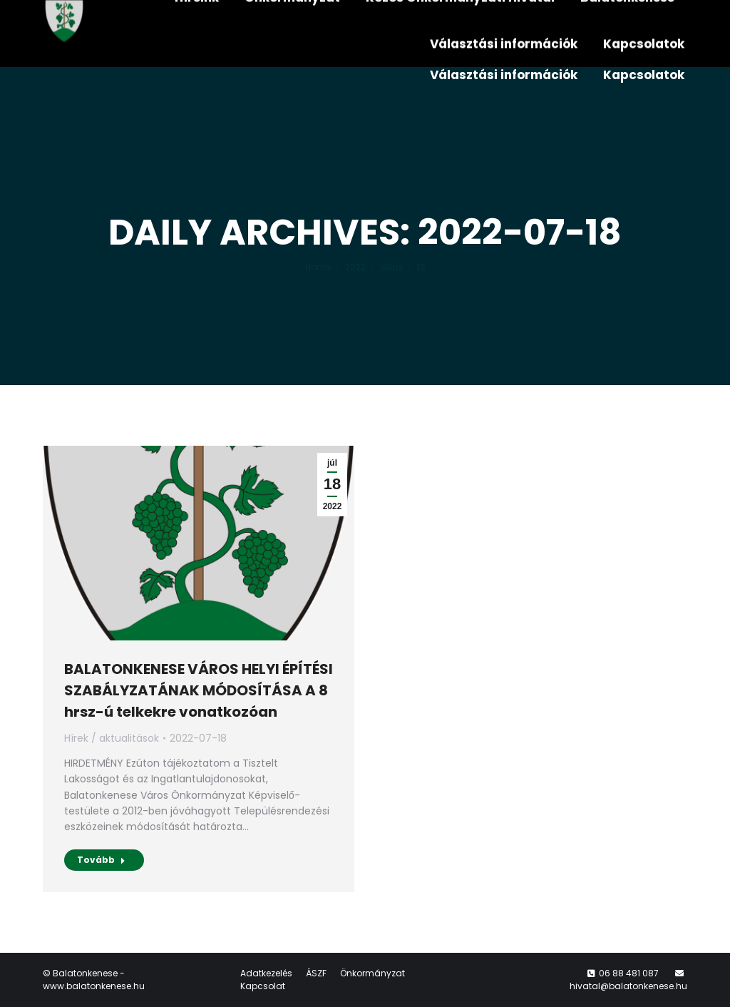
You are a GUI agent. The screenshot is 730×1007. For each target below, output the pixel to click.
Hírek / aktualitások (111, 738)
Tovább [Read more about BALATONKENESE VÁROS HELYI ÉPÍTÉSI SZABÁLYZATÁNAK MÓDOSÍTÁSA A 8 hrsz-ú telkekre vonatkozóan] (101, 860)
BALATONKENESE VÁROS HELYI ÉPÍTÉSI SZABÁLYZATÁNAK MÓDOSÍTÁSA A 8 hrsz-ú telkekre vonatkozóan (198, 690)
